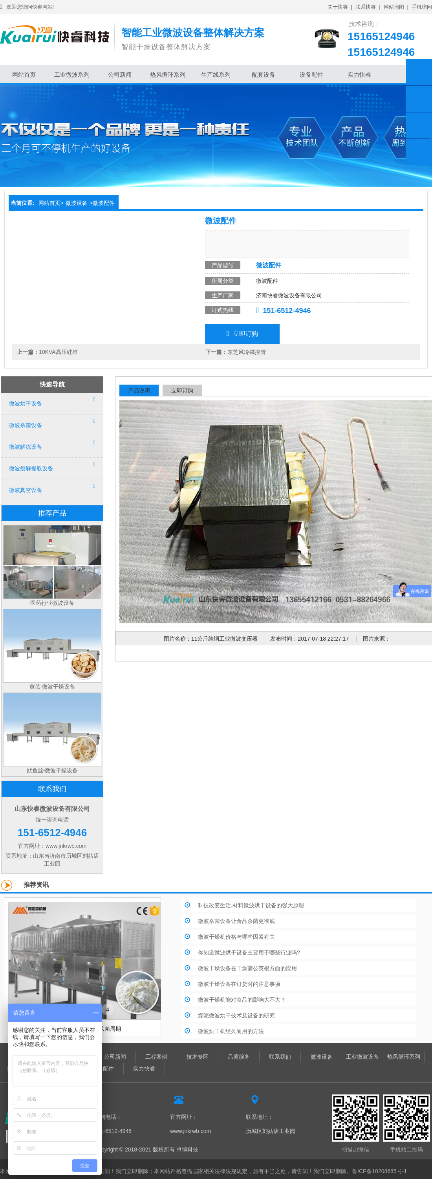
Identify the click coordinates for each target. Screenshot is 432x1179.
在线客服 (419, 72)
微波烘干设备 (25, 403)
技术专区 (198, 1057)
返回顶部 (419, 152)
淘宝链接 (419, 99)
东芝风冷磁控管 (246, 352)
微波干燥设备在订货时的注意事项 (239, 984)
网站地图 (394, 7)
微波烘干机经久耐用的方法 (231, 1031)
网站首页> (51, 203)
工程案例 (156, 1057)
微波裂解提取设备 (31, 468)
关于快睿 (338, 7)
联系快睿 (365, 7)
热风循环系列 (167, 74)
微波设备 (77, 203)
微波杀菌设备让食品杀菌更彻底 (236, 921)
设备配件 (311, 74)
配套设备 (263, 74)
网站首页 (24, 74)
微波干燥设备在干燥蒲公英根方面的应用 (247, 968)
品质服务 (239, 1057)
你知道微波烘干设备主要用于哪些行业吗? (249, 952)
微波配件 (104, 203)
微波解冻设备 (25, 447)
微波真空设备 (25, 490)
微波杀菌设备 (25, 425)
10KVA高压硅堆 (58, 352)
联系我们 (280, 1057)
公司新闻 (120, 74)
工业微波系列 (72, 74)
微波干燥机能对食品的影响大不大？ (242, 1000)
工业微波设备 (362, 1057)
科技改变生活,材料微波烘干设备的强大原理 (251, 905)
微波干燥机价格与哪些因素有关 (236, 937)
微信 (419, 125)
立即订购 (242, 333)
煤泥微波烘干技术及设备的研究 (236, 1015)
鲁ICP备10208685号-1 (379, 1171)
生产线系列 (216, 74)
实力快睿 (359, 74)
